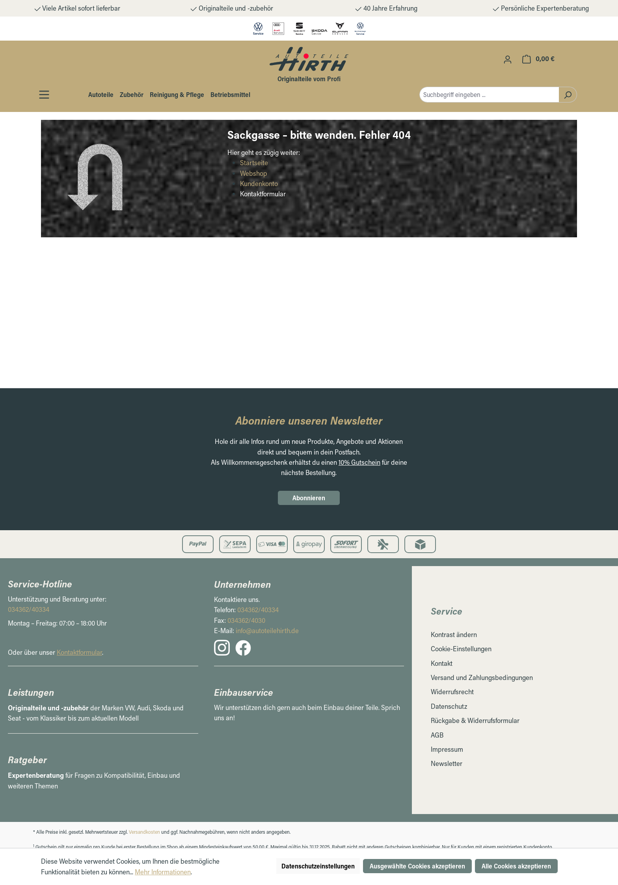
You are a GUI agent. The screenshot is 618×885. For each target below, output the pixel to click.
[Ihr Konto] (507, 59)
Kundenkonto (259, 183)
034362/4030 (246, 620)
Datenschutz (449, 706)
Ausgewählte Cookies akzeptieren (417, 866)
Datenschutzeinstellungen (318, 866)
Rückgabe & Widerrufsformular (475, 720)
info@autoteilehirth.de (267, 630)
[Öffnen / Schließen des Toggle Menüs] (44, 94)
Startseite (254, 162)
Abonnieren (308, 498)
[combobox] (489, 94)
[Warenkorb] (538, 58)
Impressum (447, 749)
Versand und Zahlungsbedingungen (482, 677)
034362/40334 (28, 609)
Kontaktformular (79, 652)
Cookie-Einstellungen (461, 648)
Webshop (253, 173)
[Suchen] (567, 94)
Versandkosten (144, 832)
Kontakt (441, 663)
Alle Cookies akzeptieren (516, 866)
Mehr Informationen (163, 871)
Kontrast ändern (454, 634)
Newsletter (446, 763)
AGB (437, 735)
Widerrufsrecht (452, 691)
